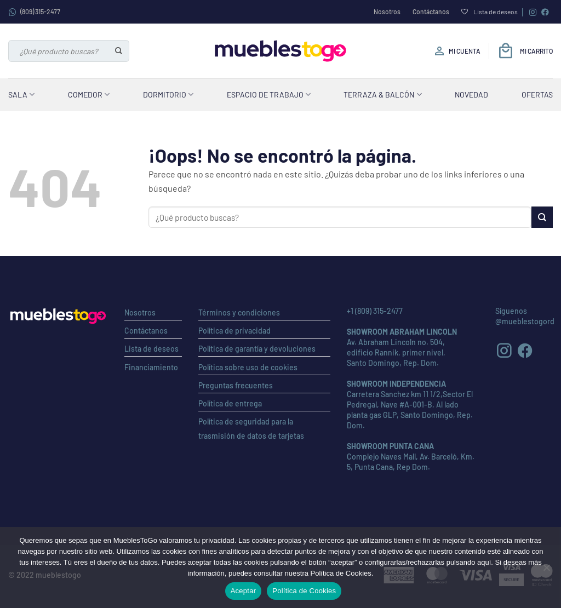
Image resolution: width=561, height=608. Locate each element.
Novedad (471, 94)
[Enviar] (119, 51)
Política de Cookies (304, 591)
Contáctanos (431, 11)
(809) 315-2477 (34, 12)
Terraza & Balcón (382, 94)
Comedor (89, 94)
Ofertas (537, 94)
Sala (21, 94)
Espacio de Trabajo (269, 94)
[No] (546, 571)
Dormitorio (168, 94)
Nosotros (387, 11)
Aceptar (243, 591)
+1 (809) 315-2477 (375, 311)
